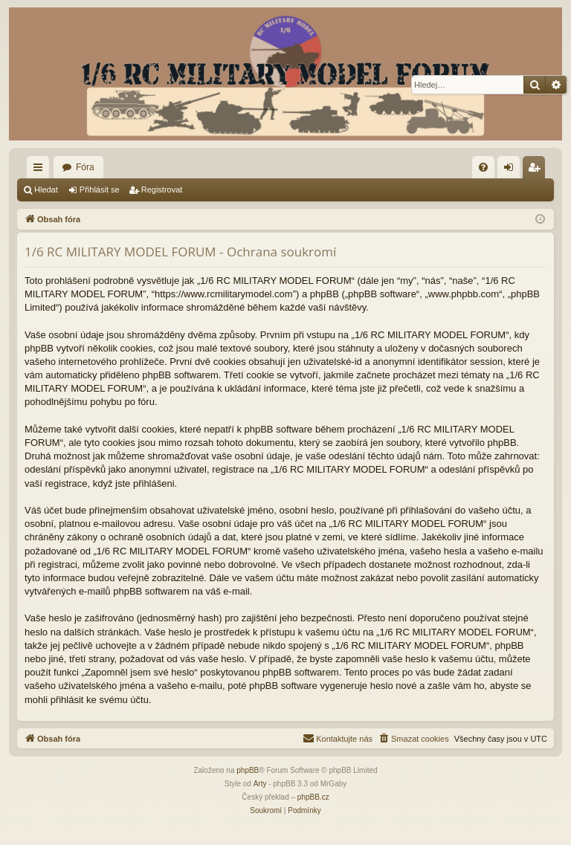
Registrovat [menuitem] (537, 170)
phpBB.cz (313, 797)
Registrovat (162, 189)
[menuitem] (483, 167)
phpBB (247, 770)
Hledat (46, 189)
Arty (260, 784)
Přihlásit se (100, 189)
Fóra (85, 167)
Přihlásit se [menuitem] (512, 170)
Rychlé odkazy (41, 170)
